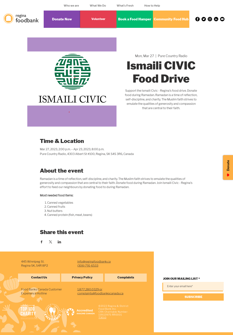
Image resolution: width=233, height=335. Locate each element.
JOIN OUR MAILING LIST (180, 278)
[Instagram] (210, 19)
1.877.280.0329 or (89, 289)
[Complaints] (126, 278)
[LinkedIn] (216, 19)
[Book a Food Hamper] (134, 19)
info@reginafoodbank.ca (94, 261)
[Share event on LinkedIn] (59, 241)
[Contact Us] (39, 278)
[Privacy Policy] (82, 278)
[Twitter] (204, 19)
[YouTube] (222, 19)
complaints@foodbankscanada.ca (100, 293)
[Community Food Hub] (171, 19)
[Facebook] (197, 19)
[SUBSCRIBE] (193, 297)
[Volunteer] (98, 19)
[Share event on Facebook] (41, 241)
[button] (102, 5)
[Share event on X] (50, 241)
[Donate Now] (62, 19)
